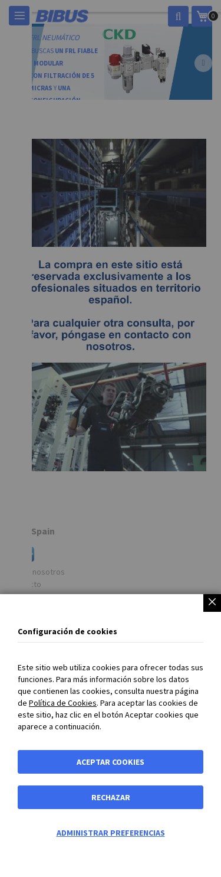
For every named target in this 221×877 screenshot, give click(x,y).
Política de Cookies (63, 702)
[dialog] (110, 438)
